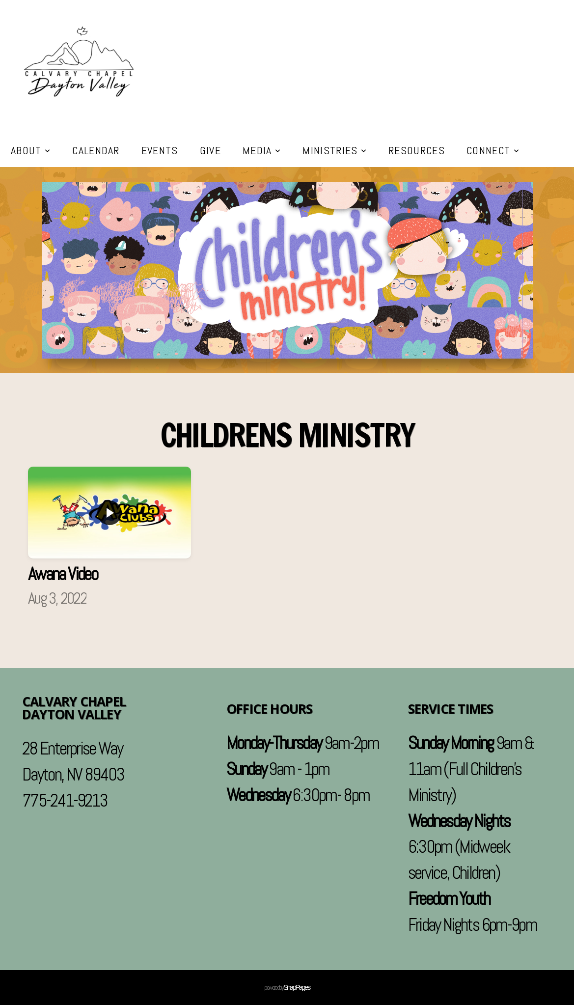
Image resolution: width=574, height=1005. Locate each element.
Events (159, 150)
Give (210, 150)
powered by (286, 987)
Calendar (96, 150)
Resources (416, 150)
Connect (492, 150)
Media (262, 150)
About (31, 150)
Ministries (334, 150)
